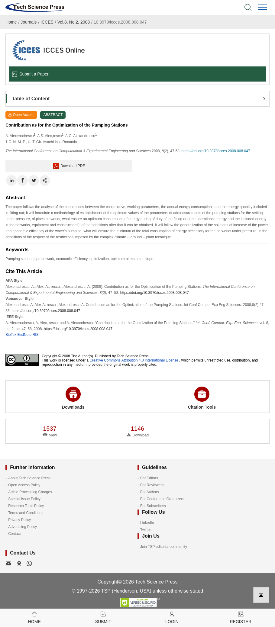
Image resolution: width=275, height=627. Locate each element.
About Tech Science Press (29, 478)
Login (172, 617)
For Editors (149, 478)
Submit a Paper (30, 74)
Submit (103, 617)
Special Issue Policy (24, 499)
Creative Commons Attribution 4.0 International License (133, 360)
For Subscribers (153, 506)
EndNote (25, 335)
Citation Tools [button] (202, 398)
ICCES (46, 22)
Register (240, 617)
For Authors (149, 492)
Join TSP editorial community (163, 547)
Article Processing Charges (30, 492)
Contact (14, 534)
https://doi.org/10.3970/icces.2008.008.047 (216, 151)
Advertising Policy (22, 527)
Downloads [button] (73, 398)
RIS (36, 335)
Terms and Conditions (25, 513)
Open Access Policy (24, 485)
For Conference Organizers (162, 499)
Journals (29, 22)
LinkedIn (147, 523)
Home (11, 22)
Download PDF (69, 166)
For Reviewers (151, 485)
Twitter (145, 530)
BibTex (10, 335)
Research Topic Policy (26, 506)
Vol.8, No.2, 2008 (73, 22)
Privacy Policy (19, 520)
